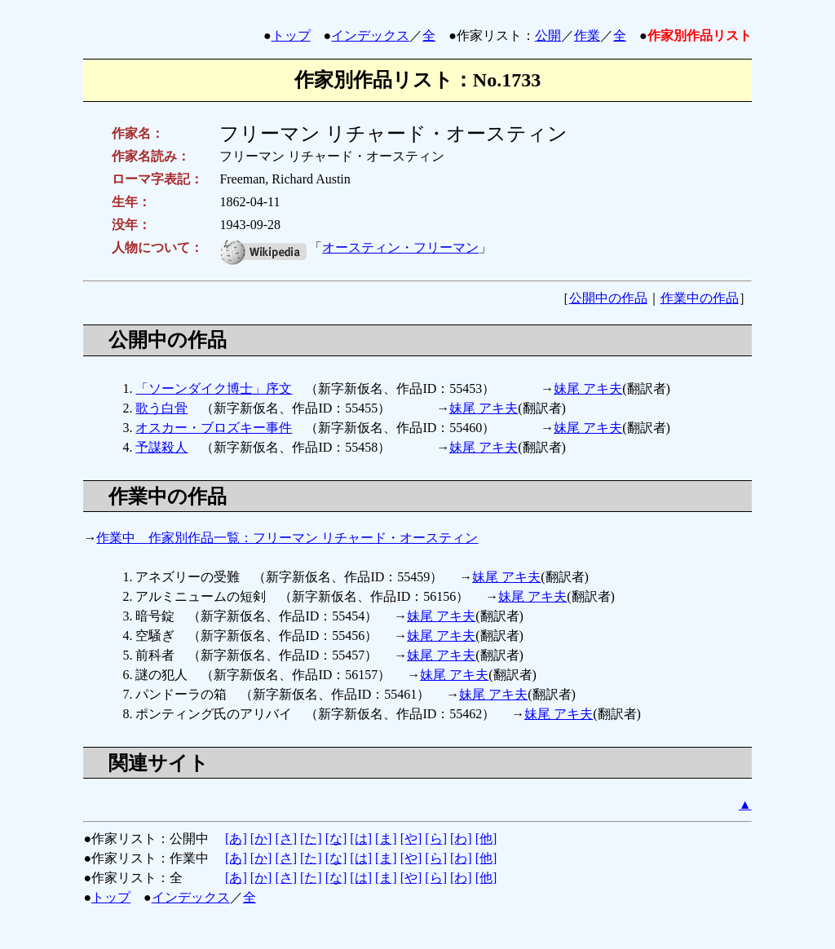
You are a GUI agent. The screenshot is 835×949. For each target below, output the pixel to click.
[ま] (386, 838)
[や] (411, 838)
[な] (336, 838)
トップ (291, 35)
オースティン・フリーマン (400, 247)
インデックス (370, 35)
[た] (311, 838)
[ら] (436, 838)
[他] (486, 838)
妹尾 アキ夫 (588, 388)
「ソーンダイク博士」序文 (213, 388)
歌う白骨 (161, 408)
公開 (548, 35)
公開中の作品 (608, 298)
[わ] (461, 838)
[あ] (236, 838)
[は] (361, 838)
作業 (587, 35)
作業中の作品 (699, 298)
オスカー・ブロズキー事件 (213, 428)
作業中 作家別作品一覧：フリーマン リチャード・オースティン (287, 538)
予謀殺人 (161, 447)
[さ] (286, 838)
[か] (261, 838)
